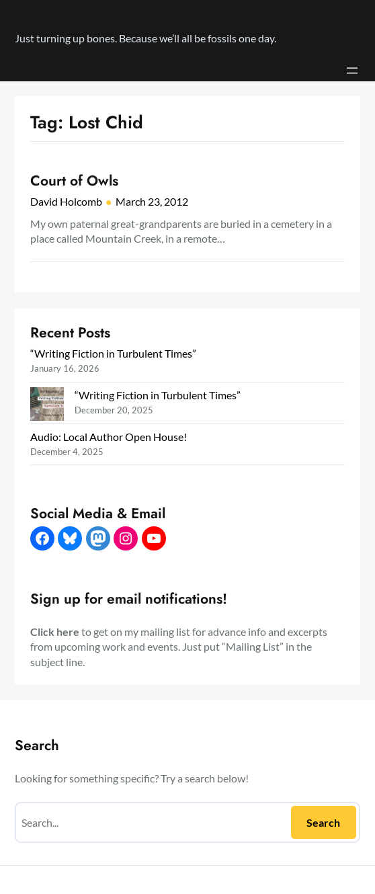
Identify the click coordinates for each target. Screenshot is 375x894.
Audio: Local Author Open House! (108, 436)
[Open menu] (352, 71)
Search (323, 822)
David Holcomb (66, 201)
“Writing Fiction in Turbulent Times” (113, 353)
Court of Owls (74, 180)
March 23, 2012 (152, 201)
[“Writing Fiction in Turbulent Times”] (47, 405)
